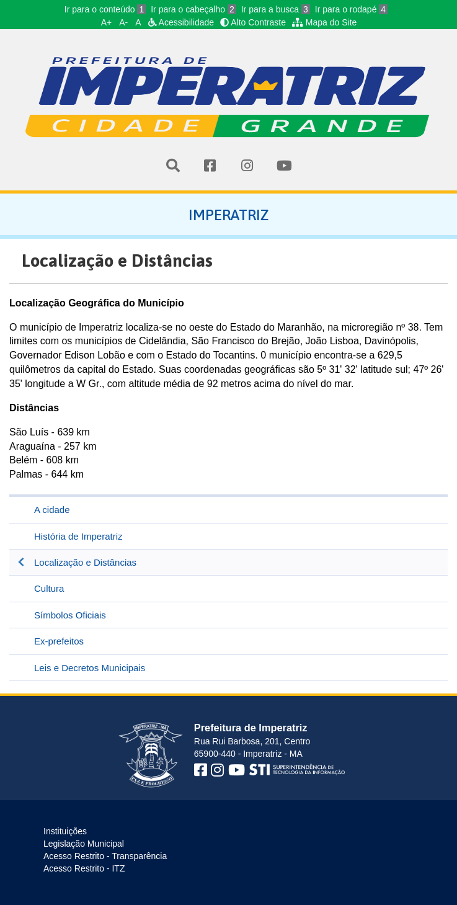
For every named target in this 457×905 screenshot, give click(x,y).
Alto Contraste (253, 22)
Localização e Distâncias (85, 562)
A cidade (52, 509)
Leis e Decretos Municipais (89, 667)
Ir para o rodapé (351, 9)
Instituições (65, 831)
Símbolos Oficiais (70, 615)
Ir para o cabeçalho (193, 9)
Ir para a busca (275, 9)
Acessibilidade (181, 22)
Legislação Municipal (83, 844)
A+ (106, 22)
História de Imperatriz (78, 536)
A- (123, 22)
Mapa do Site (324, 22)
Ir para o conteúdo (105, 9)
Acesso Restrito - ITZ (84, 868)
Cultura (49, 588)
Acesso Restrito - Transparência (105, 856)
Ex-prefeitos (59, 641)
